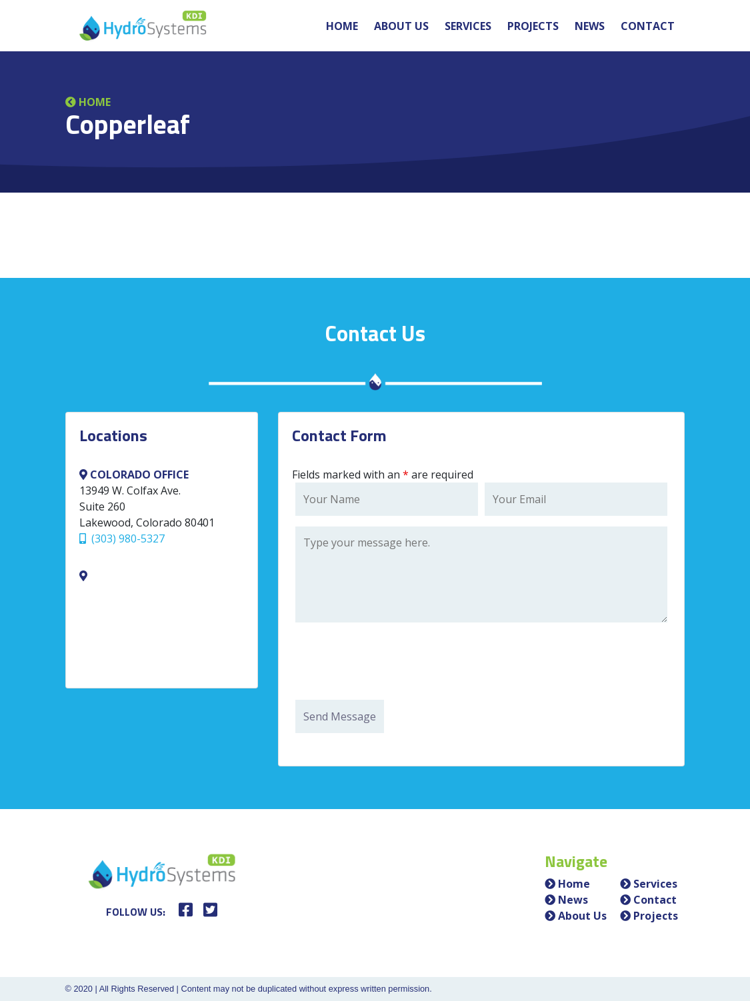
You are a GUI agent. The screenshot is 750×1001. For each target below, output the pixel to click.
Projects (533, 26)
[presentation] (396, 663)
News (590, 26)
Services (468, 26)
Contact (648, 26)
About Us (401, 26)
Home (342, 26)
